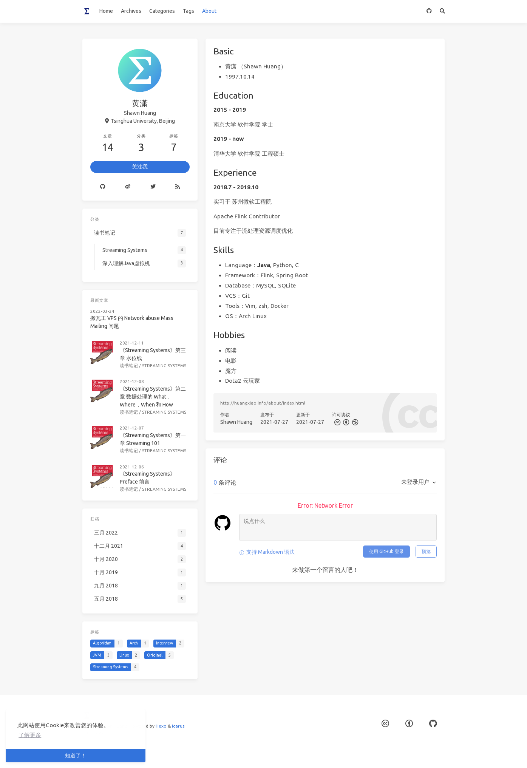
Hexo (161, 725)
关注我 (140, 167)
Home (106, 11)
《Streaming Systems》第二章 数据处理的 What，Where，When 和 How (153, 397)
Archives (131, 11)
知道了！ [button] (75, 756)
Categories (162, 11)
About (209, 11)
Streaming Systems (164, 365)
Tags (188, 11)
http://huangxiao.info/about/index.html (262, 402)
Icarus (178, 725)
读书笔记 (129, 365)
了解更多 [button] (30, 735)
